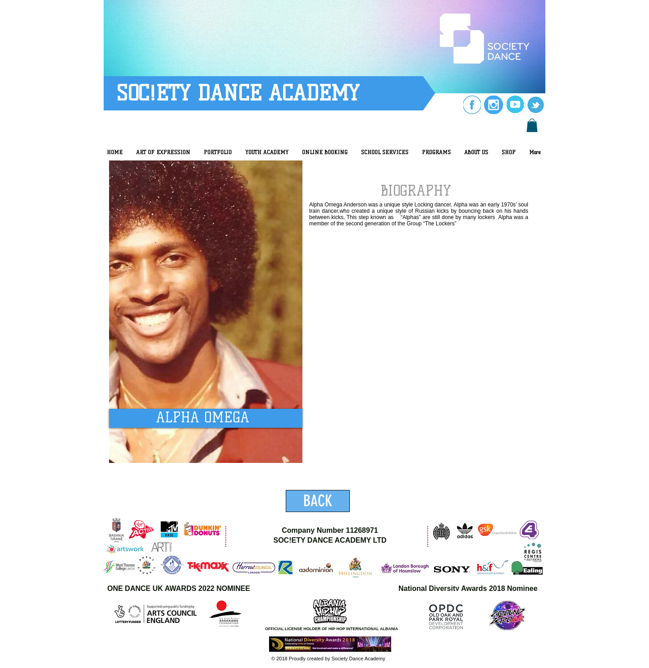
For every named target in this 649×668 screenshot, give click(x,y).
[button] (532, 125)
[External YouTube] (419, 400)
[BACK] (318, 501)
